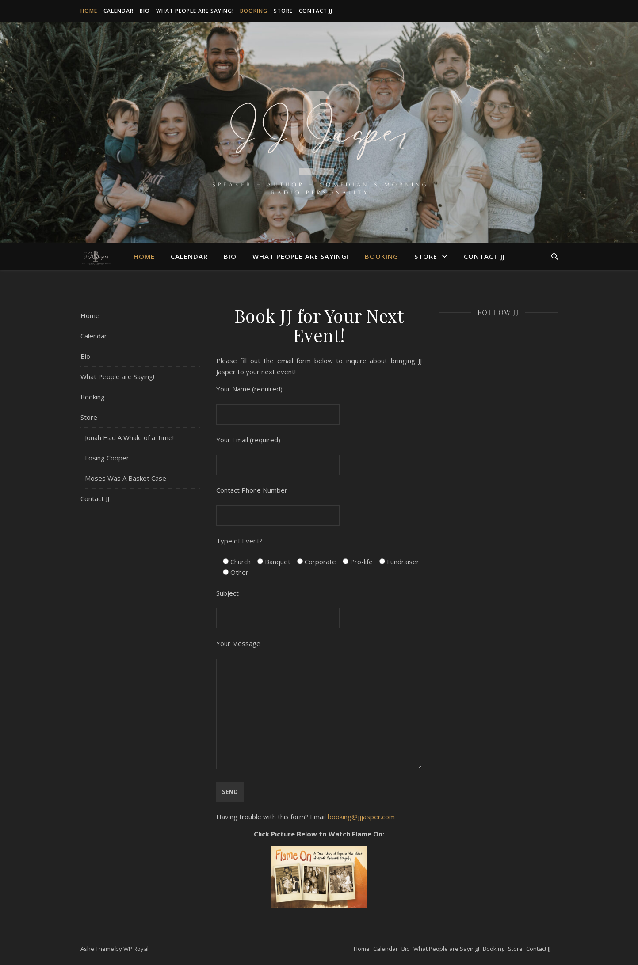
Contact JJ (315, 11)
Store (283, 11)
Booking (253, 11)
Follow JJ (498, 312)
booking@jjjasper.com (361, 816)
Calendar (118, 11)
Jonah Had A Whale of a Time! (129, 437)
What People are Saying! (195, 11)
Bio (145, 11)
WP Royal (136, 949)
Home (88, 11)
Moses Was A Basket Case (125, 478)
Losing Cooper (107, 457)
